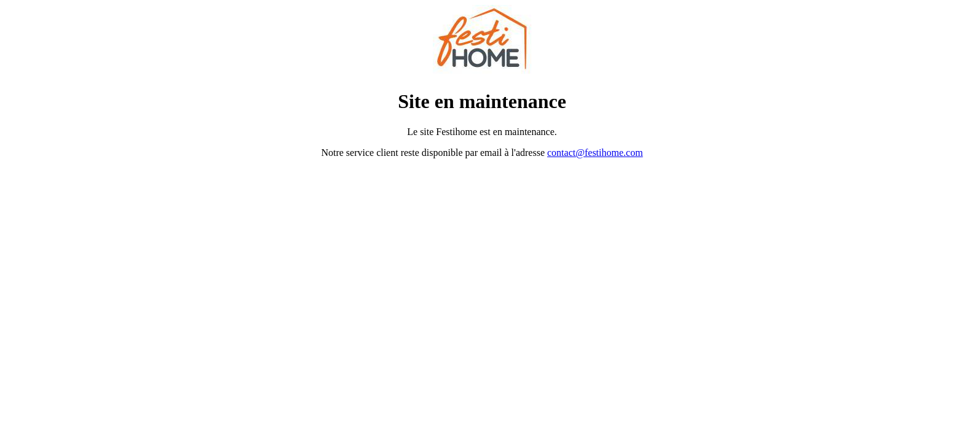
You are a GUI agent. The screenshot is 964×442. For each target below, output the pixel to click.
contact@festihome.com (595, 152)
